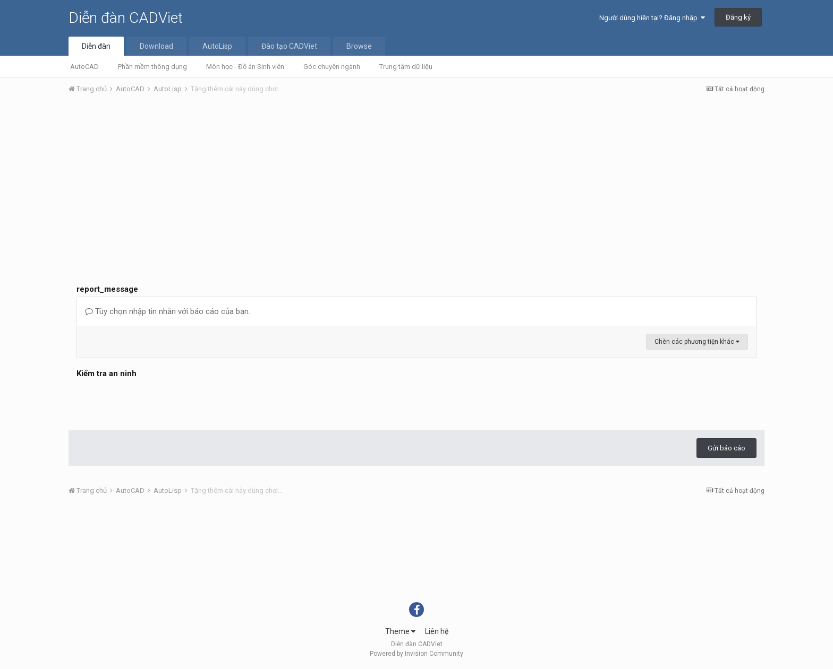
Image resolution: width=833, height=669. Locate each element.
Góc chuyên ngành (331, 67)
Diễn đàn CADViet (126, 18)
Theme (400, 631)
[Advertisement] (416, 182)
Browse (359, 46)
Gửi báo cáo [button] (726, 448)
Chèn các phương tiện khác (697, 341)
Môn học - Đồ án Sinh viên (245, 67)
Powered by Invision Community (416, 653)
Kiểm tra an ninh (106, 373)
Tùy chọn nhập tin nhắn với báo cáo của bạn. (167, 311)
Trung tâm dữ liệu (405, 67)
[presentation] (157, 401)
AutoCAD (84, 67)
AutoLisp (217, 46)
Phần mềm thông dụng (152, 67)
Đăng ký (738, 17)
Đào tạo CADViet (289, 46)
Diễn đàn (96, 46)
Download (156, 46)
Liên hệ (436, 631)
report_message (107, 289)
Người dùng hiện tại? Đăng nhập (652, 18)
